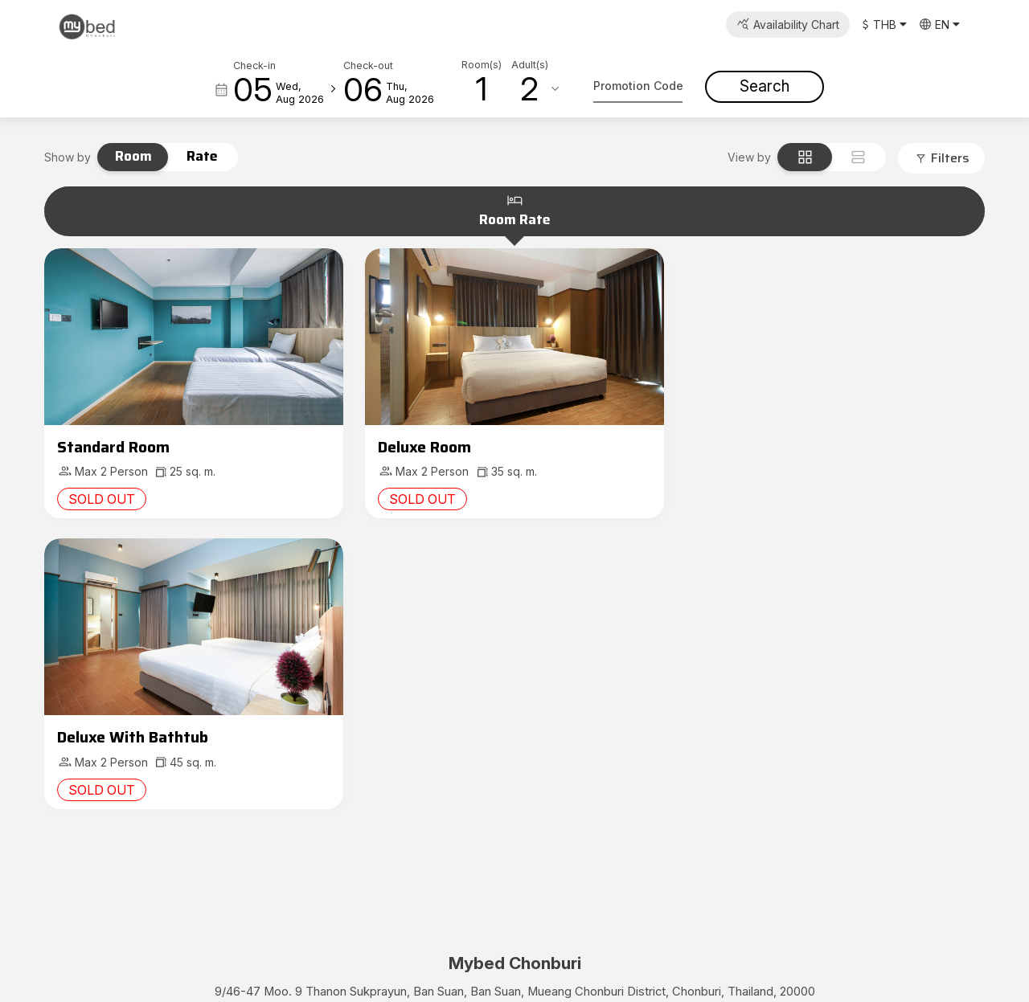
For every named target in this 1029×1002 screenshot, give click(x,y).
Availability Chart (796, 24)
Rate (202, 155)
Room (133, 155)
